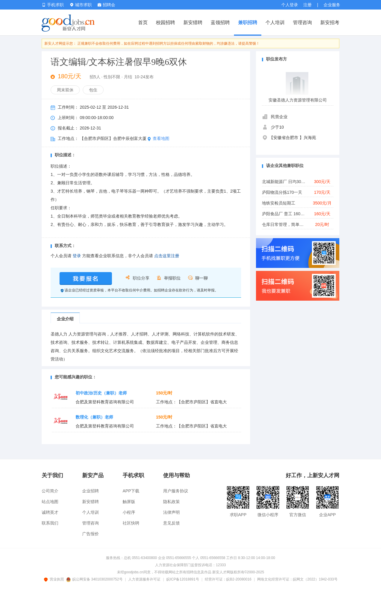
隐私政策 (171, 501)
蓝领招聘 (220, 22)
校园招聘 (165, 22)
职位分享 (141, 278)
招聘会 (106, 4)
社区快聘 (131, 523)
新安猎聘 (192, 22)
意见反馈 (171, 523)
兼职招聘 (247, 22)
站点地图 (50, 501)
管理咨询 (302, 22)
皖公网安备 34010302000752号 (95, 579)
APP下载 (131, 490)
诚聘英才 (50, 512)
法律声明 (171, 512)
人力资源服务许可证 (144, 579)
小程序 (129, 512)
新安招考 (329, 22)
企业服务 (332, 4)
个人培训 (275, 22)
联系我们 (50, 523)
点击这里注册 (166, 255)
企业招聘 (90, 490)
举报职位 (172, 278)
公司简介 (50, 490)
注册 (307, 4)
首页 (143, 22)
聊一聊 (201, 278)
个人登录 (289, 4)
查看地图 (158, 138)
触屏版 (129, 501)
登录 (77, 255)
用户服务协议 (175, 490)
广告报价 (90, 533)
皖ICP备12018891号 (182, 579)
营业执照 (54, 579)
